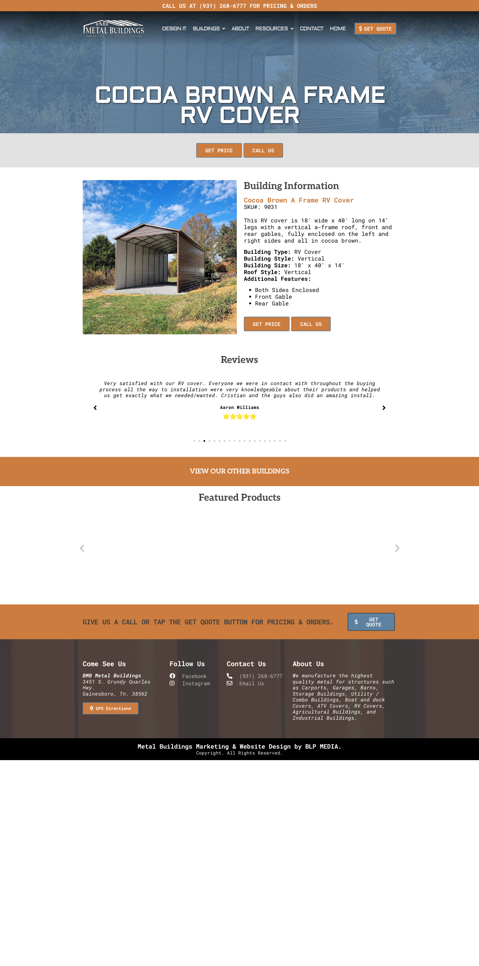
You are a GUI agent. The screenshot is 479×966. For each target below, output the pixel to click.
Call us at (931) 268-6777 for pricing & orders (239, 5)
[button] (220, 150)
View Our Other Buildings (239, 471)
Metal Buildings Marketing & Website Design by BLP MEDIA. (240, 746)
